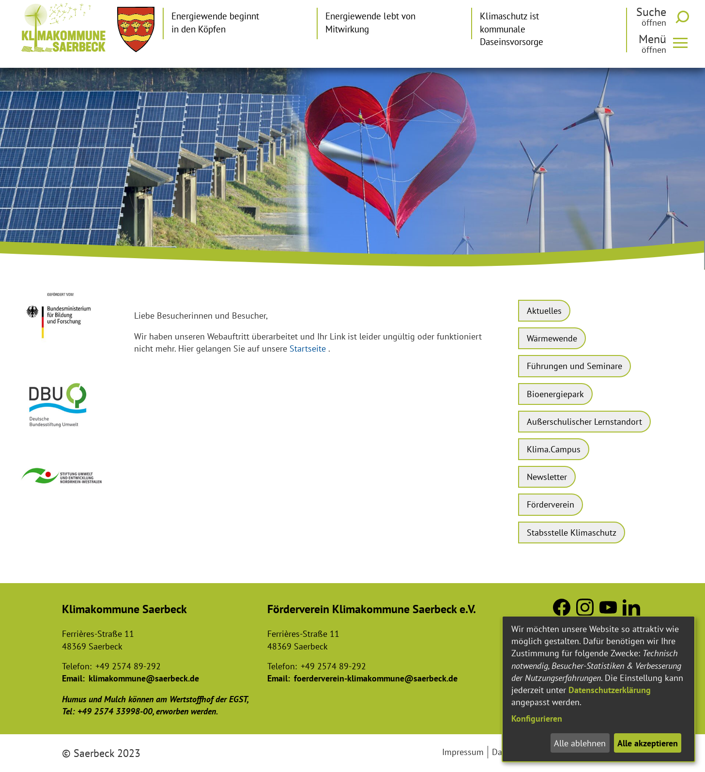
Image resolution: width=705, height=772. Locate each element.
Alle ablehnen (580, 743)
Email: (73, 678)
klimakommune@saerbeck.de (144, 678)
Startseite (308, 348)
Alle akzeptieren (647, 743)
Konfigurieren (536, 718)
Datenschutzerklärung (609, 689)
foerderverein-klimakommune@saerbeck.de (376, 678)
